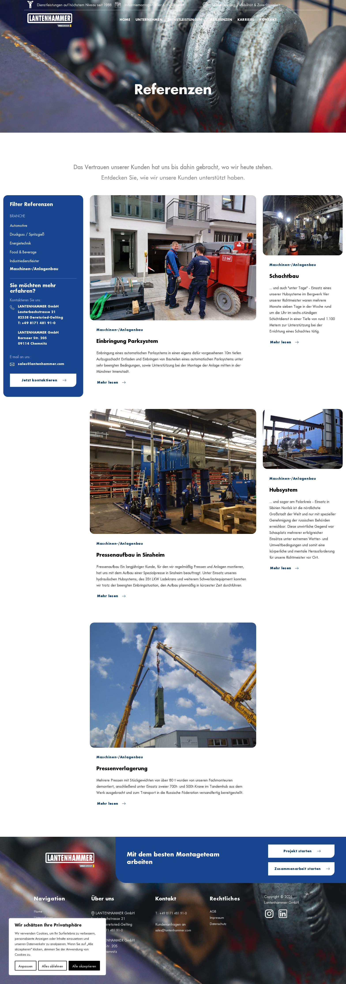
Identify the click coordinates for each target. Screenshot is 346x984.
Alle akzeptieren (84, 966)
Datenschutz (218, 924)
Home (125, 19)
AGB (213, 911)
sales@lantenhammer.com (41, 364)
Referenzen (221, 19)
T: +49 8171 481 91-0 (36, 323)
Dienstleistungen (186, 20)
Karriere (245, 19)
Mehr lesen (108, 382)
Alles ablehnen (52, 966)
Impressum (217, 917)
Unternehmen (148, 19)
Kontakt (268, 19)
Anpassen (25, 966)
